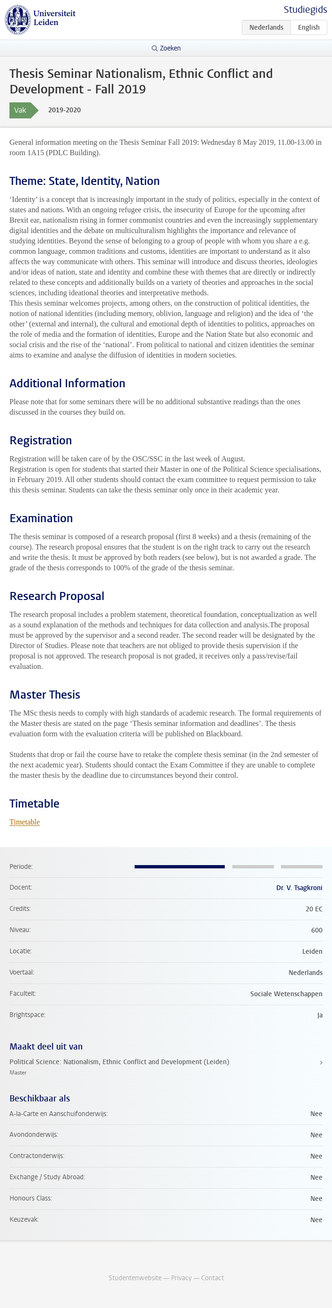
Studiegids (305, 9)
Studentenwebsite (135, 1278)
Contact (212, 1278)
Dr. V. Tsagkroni (299, 887)
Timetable (24, 822)
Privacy (181, 1278)
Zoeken (170, 48)
